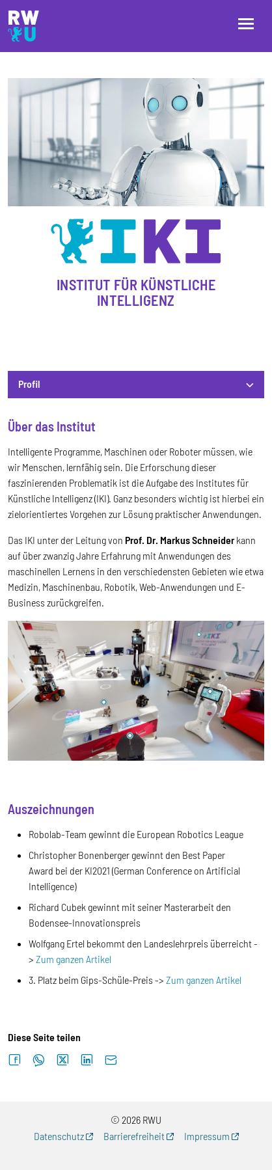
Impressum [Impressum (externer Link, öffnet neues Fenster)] (207, 1136)
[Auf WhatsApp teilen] (39, 1060)
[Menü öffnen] (246, 23)
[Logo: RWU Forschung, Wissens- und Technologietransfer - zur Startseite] (23, 26)
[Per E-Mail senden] (111, 1060)
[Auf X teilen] (63, 1060)
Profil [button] (29, 383)
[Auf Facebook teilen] (14, 1060)
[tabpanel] (136, 703)
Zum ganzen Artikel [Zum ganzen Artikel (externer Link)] (73, 959)
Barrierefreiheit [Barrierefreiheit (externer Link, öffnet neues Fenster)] (134, 1136)
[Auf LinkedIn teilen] (87, 1060)
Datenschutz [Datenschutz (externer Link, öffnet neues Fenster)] (59, 1136)
